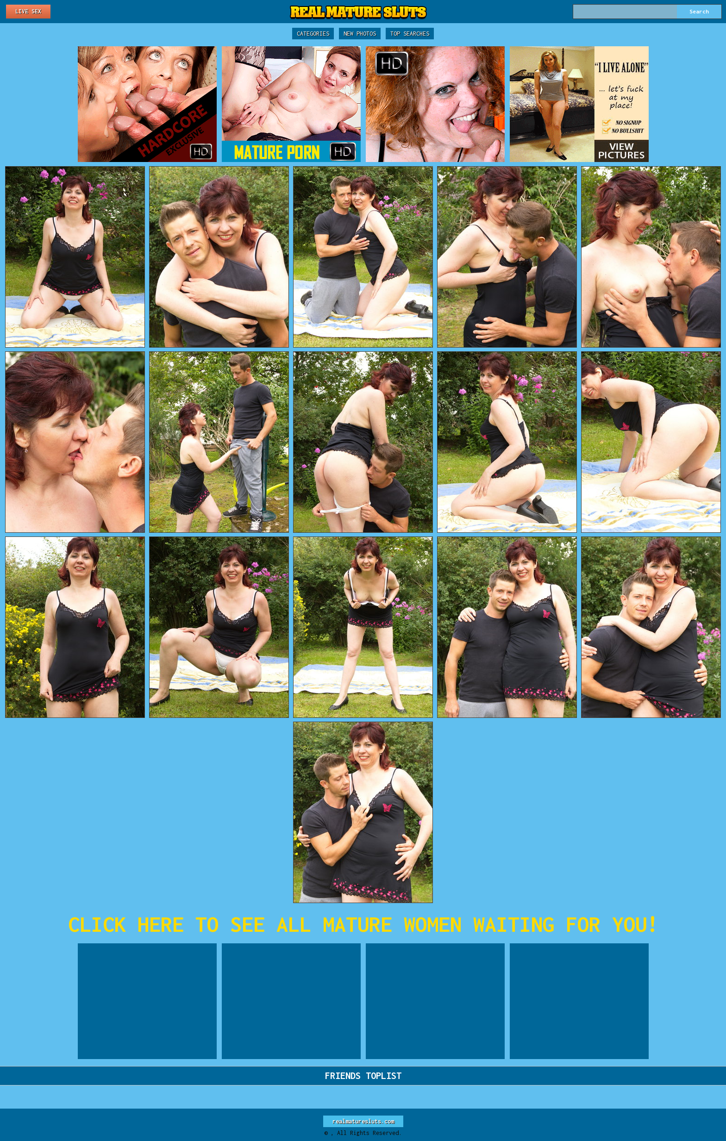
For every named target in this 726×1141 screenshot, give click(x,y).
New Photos (360, 33)
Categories (313, 33)
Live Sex (28, 11)
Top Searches (409, 33)
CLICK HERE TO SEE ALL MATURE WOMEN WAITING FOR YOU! (363, 924)
